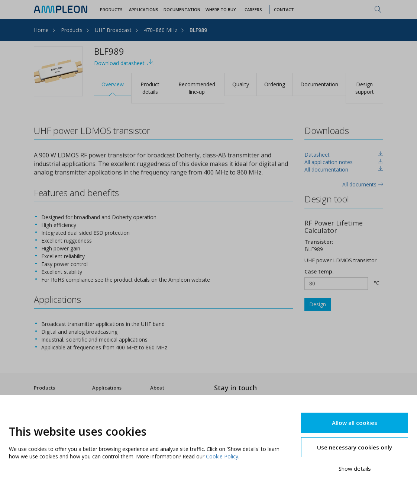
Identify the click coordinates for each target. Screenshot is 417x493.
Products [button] (111, 9)
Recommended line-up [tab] (196, 88)
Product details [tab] (149, 88)
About (157, 387)
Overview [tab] (112, 84)
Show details (355, 468)
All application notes (328, 162)
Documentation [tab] (319, 84)
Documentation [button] (182, 9)
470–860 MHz (160, 29)
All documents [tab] (362, 184)
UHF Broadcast (113, 29)
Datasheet (317, 154)
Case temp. (319, 271)
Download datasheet (124, 62)
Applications (107, 387)
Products (72, 29)
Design (317, 304)
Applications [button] (143, 9)
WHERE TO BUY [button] (221, 9)
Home (41, 29)
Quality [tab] (240, 84)
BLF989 (198, 29)
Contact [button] (284, 9)
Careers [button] (253, 9)
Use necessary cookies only (354, 447)
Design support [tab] (364, 88)
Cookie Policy (222, 456)
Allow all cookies (354, 422)
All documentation (326, 169)
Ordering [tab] (274, 84)
